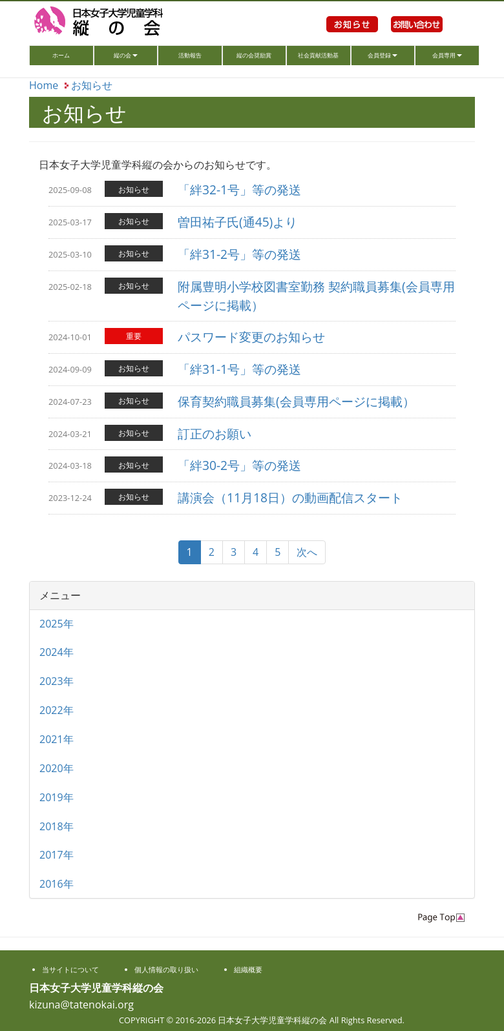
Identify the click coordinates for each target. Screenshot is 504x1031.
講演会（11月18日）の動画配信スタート (290, 497)
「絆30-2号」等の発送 (239, 465)
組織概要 (248, 969)
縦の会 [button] (126, 55)
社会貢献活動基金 (318, 58)
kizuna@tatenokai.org (81, 1004)
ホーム (72, 53)
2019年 (56, 797)
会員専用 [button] (447, 55)
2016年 (56, 884)
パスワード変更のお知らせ (251, 336)
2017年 (56, 855)
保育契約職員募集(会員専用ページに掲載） (296, 401)
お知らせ (352, 38)
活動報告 (190, 55)
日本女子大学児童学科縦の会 (116, 22)
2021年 (56, 739)
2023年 (56, 681)
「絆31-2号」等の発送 (239, 254)
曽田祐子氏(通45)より (237, 221)
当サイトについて (70, 969)
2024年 (56, 652)
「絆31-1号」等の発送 (239, 369)
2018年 (56, 826)
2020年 (56, 768)
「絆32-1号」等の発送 (239, 189)
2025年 (56, 624)
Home (43, 85)
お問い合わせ (417, 38)
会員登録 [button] (382, 55)
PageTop (441, 918)
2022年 (56, 710)
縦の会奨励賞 (253, 55)
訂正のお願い (214, 433)
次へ (307, 552)
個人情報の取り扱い (166, 969)
